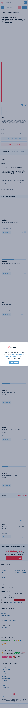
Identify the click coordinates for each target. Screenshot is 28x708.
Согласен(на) (14, 362)
